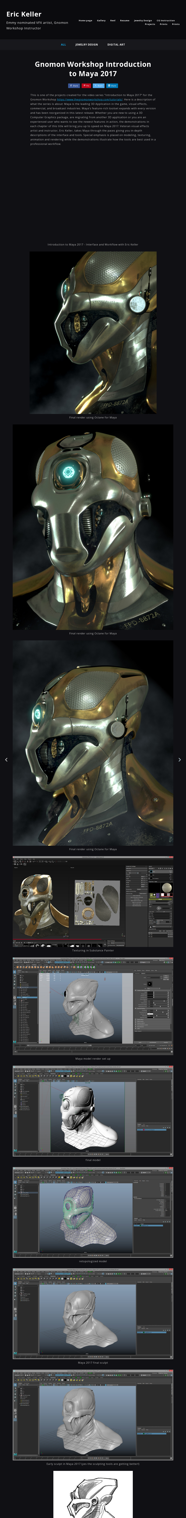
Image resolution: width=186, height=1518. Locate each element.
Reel (112, 20)
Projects (150, 24)
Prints (163, 24)
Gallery (101, 20)
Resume (124, 20)
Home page (85, 20)
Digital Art (116, 44)
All (63, 44)
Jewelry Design (143, 20)
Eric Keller (24, 13)
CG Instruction (166, 20)
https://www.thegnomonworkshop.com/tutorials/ (90, 99)
